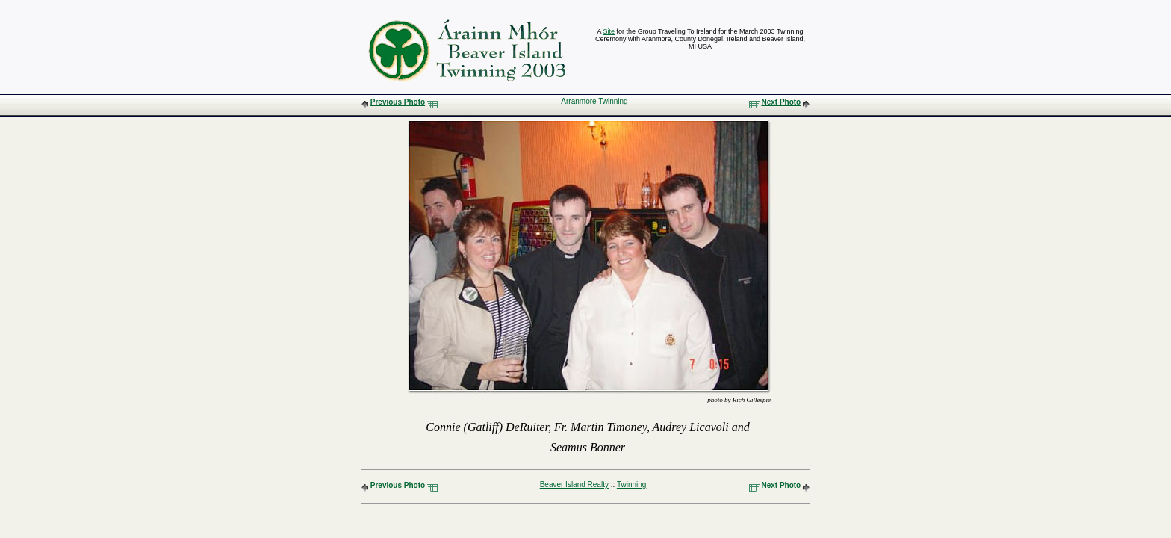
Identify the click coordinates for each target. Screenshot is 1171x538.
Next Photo (781, 102)
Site (609, 31)
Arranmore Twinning (594, 101)
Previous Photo (397, 102)
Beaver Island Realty (574, 484)
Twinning (631, 484)
